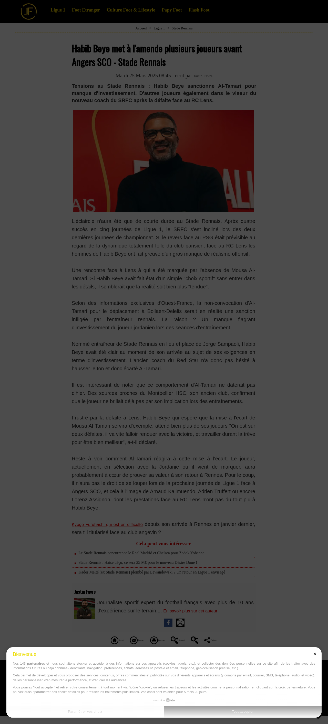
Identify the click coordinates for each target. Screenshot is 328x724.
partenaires (36, 663)
